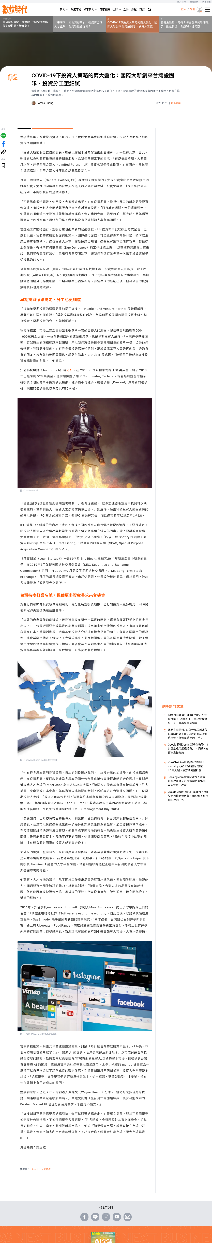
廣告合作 (194, 2)
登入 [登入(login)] (183, 9)
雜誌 (142, 9)
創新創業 (175, 103)
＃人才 (35, 1169)
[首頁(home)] (14, 9)
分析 (69, 370)
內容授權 (206, 2)
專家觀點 (105, 9)
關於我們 (181, 2)
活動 (126, 9)
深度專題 (76, 9)
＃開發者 (46, 1169)
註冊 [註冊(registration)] (192, 9)
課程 (134, 9)
